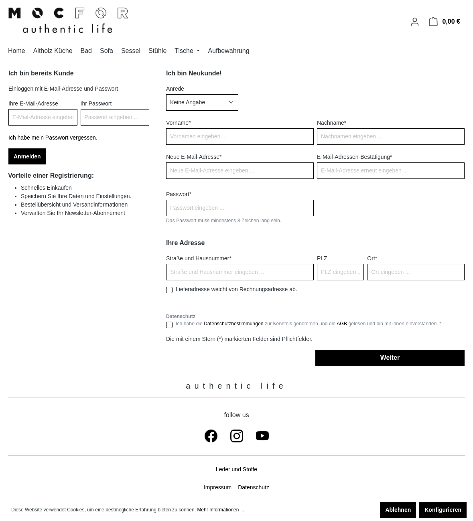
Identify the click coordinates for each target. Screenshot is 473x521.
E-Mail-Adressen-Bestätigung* (354, 157)
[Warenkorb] (444, 21)
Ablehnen (398, 510)
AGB (342, 323)
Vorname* (178, 123)
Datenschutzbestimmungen (233, 323)
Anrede (175, 88)
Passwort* (178, 194)
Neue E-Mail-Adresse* (194, 157)
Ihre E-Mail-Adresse (33, 103)
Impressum (217, 487)
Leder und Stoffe (236, 469)
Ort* (372, 258)
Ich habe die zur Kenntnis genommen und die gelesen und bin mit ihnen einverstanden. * (308, 323)
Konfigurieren (442, 510)
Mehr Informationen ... (220, 510)
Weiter (390, 357)
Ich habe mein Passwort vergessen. (52, 137)
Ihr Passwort (96, 103)
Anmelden (27, 156)
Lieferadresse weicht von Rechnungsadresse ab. (236, 289)
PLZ (322, 258)
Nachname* (331, 123)
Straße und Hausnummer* (198, 258)
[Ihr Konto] (415, 21)
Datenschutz (253, 487)
